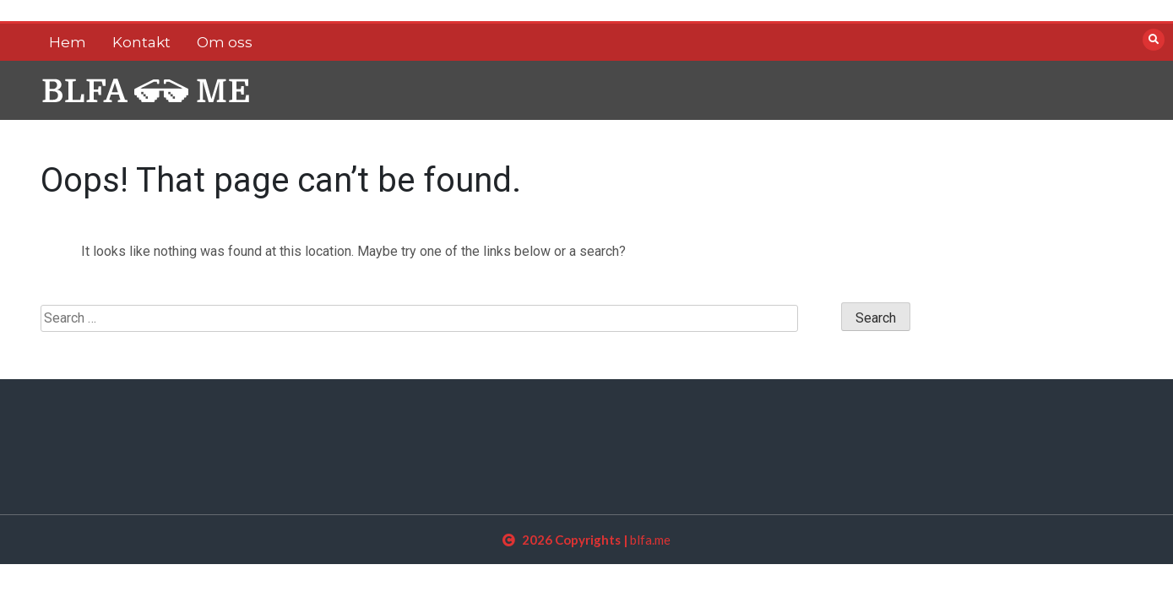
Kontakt (141, 42)
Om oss (225, 42)
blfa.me (650, 539)
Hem (67, 42)
